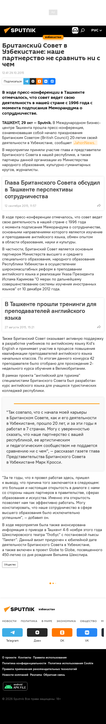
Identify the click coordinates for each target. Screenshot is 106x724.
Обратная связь (54, 675)
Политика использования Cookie (70, 663)
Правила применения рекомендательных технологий (39, 669)
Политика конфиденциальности (24, 663)
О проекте (9, 657)
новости (9, 621)
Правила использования (50, 657)
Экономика (66, 621)
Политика (29, 621)
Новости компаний (15, 675)
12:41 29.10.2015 (13, 73)
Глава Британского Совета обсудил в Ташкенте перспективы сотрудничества (52, 189)
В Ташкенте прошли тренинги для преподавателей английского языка (50, 311)
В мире (47, 621)
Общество (10, 564)
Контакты (24, 657)
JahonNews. (85, 142)
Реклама (36, 675)
